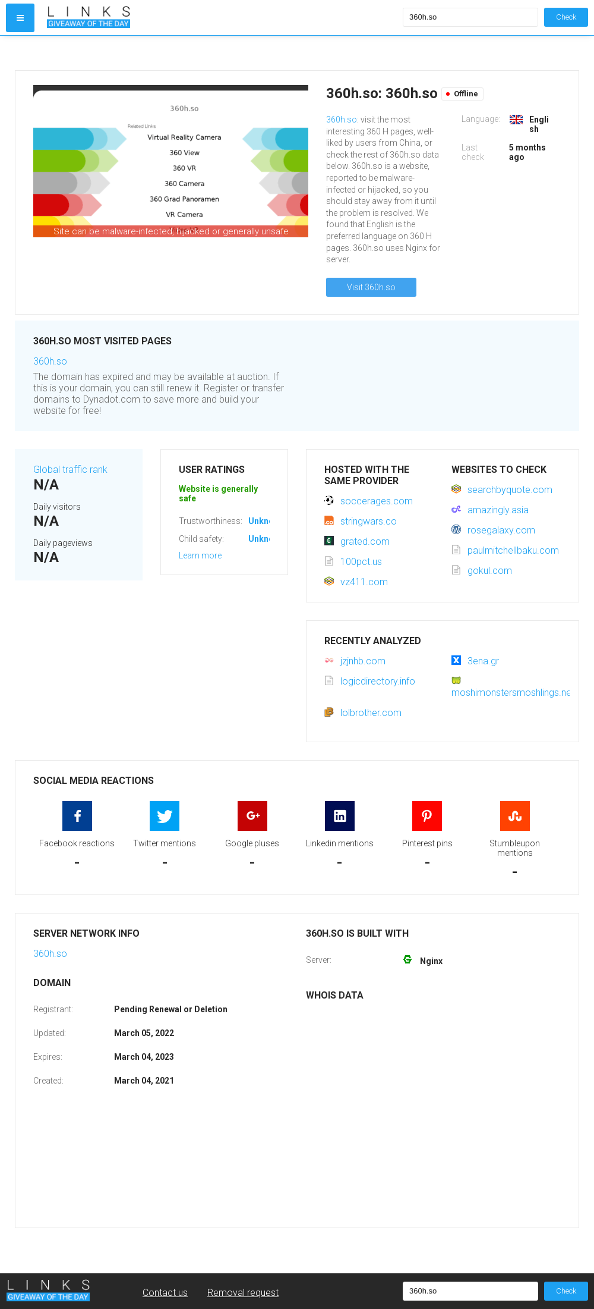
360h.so (341, 119)
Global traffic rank (70, 469)
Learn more (200, 555)
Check (566, 16)
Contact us (165, 1292)
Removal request (243, 1292)
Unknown (266, 521)
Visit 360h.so (371, 287)
